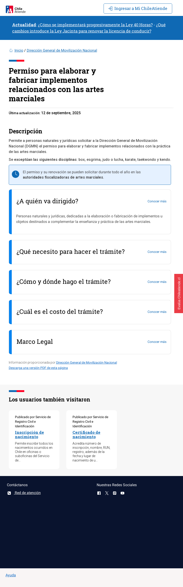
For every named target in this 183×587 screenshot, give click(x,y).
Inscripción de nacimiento (29, 434)
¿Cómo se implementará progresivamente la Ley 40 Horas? (95, 24)
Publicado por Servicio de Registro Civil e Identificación (33, 421)
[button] (178, 293)
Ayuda (11, 575)
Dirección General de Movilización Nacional (62, 50)
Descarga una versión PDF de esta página (38, 368)
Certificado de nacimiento (86, 434)
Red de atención (24, 493)
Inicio (19, 50)
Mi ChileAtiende (137, 8)
